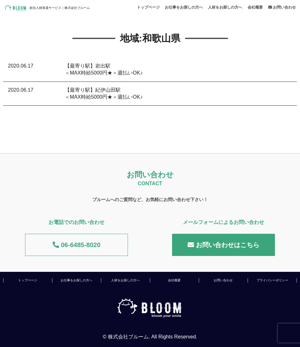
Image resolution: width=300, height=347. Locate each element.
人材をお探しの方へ (225, 7)
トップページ (148, 7)
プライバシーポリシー (272, 280)
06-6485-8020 (76, 244)
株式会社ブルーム (128, 336)
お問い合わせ (282, 7)
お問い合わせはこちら (223, 244)
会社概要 (255, 7)
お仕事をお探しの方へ (184, 7)
